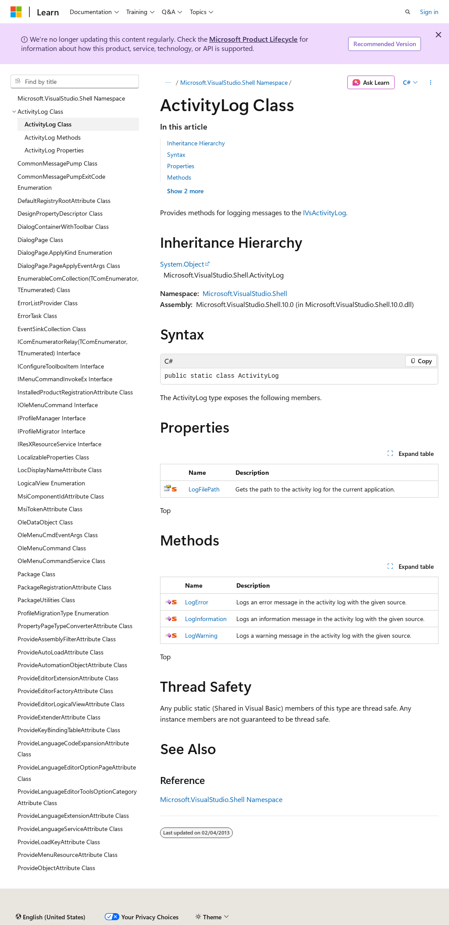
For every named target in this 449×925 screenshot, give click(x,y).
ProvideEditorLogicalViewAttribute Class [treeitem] (71, 704)
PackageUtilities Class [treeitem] (46, 600)
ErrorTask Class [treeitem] (37, 315)
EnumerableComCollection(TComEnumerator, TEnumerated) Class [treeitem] (78, 284)
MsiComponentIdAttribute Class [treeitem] (61, 496)
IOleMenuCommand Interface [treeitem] (58, 405)
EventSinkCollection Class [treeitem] (52, 329)
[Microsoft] (16, 12)
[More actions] (430, 83)
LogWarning (201, 635)
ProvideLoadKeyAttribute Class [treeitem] (59, 842)
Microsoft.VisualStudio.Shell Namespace (234, 82)
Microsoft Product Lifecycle (253, 38)
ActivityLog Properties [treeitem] (54, 150)
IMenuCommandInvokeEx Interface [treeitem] (65, 379)
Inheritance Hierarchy (196, 143)
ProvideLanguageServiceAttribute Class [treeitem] (70, 828)
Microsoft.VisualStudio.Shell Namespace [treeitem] (71, 98)
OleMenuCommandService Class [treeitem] (61, 560)
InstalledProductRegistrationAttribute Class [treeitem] (75, 392)
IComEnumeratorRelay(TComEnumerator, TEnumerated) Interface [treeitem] (73, 347)
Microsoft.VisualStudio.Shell (245, 293)
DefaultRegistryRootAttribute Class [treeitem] (64, 200)
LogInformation (206, 618)
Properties (180, 166)
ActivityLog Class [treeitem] (48, 124)
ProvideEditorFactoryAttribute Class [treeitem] (65, 691)
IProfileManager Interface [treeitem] (52, 418)
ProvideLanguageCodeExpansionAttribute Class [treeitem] (73, 749)
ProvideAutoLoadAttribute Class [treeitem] (60, 652)
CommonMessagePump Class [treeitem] (57, 163)
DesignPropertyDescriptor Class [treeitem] (60, 213)
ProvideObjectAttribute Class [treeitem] (56, 868)
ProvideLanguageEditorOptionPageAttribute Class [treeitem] (77, 773)
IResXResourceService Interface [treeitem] (59, 444)
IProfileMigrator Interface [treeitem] (51, 431)
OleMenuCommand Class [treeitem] (52, 548)
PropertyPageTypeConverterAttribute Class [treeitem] (75, 625)
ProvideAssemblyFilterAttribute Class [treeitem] (67, 639)
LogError (196, 602)
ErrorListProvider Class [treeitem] (48, 303)
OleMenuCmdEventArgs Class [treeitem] (58, 535)
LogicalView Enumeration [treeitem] (51, 483)
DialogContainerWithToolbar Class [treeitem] (63, 226)
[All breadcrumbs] (167, 83)
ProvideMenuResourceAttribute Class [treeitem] (68, 854)
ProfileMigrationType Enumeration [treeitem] (63, 613)
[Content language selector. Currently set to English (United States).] (51, 917)
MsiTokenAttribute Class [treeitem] (50, 509)
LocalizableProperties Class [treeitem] (53, 457)
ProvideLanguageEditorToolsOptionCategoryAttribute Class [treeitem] (77, 797)
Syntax (176, 154)
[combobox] (75, 82)
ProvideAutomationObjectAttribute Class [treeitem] (72, 665)
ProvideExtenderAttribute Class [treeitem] (59, 717)
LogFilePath (204, 489)
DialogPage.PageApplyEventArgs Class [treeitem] (69, 265)
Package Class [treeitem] (36, 574)
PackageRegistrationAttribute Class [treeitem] (64, 587)
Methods (179, 177)
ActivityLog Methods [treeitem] (53, 137)
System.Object (182, 263)
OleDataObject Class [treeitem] (45, 522)
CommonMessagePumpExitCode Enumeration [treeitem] (61, 182)
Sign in (429, 11)
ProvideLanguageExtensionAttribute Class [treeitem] (73, 815)
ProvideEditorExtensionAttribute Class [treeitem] (68, 678)
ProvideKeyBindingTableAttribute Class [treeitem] (69, 730)
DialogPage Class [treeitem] (40, 239)
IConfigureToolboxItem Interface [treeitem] (61, 366)
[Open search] (408, 12)
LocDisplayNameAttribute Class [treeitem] (60, 470)
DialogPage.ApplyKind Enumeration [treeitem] (65, 252)
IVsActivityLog (324, 212)
